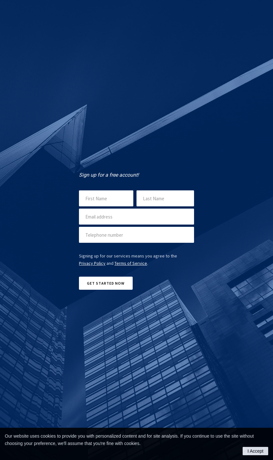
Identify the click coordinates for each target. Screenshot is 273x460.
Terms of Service (130, 263)
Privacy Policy (92, 263)
